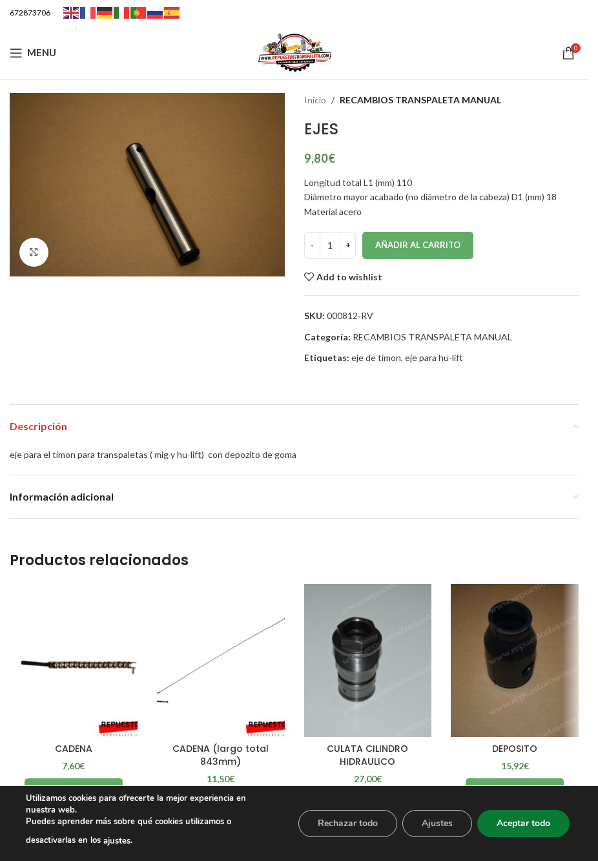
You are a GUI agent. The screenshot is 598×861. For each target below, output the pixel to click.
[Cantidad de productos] (330, 245)
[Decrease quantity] (312, 245)
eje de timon (376, 357)
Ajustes (437, 823)
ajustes (116, 841)
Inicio (315, 99)
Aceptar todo (523, 823)
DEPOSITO (514, 748)
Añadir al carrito (417, 245)
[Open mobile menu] (33, 53)
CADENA (73, 748)
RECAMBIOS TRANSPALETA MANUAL (420, 99)
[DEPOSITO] (515, 660)
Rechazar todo (348, 823)
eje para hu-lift (434, 357)
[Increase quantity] (348, 245)
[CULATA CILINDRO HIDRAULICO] (368, 660)
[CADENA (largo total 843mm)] (221, 660)
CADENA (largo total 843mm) (220, 755)
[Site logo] (294, 51)
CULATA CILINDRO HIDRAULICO (367, 755)
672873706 (30, 12)
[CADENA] (74, 660)
